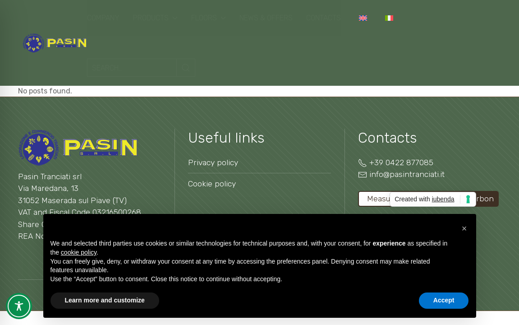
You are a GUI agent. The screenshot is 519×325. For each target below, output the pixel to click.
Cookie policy (212, 183)
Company (103, 18)
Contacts (323, 18)
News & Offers (266, 18)
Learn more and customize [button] (105, 300)
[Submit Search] (185, 68)
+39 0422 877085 (401, 162)
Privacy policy (213, 162)
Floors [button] (208, 18)
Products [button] (155, 18)
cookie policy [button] (78, 252)
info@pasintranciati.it (407, 174)
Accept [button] (444, 300)
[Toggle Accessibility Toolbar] (19, 306)
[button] (464, 228)
